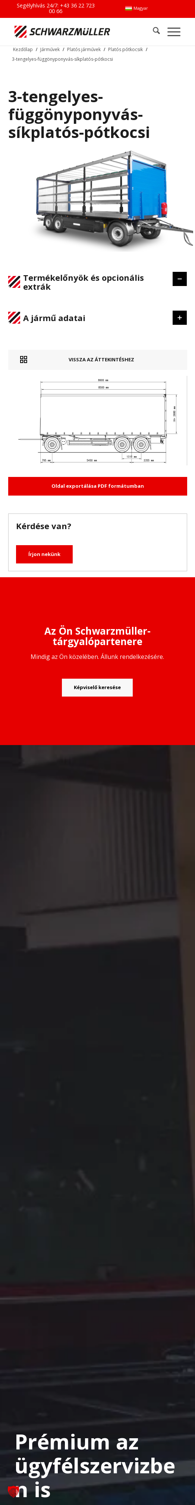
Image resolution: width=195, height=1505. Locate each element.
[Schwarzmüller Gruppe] (64, 31)
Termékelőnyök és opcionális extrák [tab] (91, 282)
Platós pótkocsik (125, 49)
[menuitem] (136, 8)
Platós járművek (84, 49)
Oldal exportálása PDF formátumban (97, 486)
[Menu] (170, 31)
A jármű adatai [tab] (91, 318)
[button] (13, 1491)
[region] (97, 301)
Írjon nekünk (44, 554)
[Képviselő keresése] (97, 688)
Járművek (50, 49)
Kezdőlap (23, 49)
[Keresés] (152, 31)
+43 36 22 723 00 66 (72, 8)
